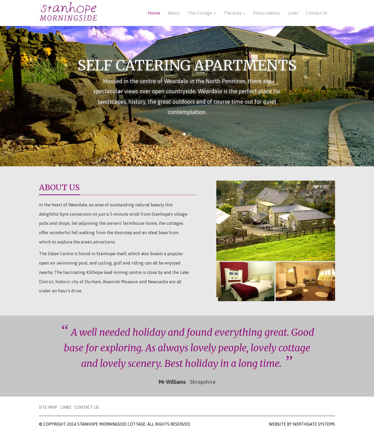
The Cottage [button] (202, 13)
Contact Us (316, 13)
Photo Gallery (266, 13)
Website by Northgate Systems (302, 424)
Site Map (48, 407)
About (174, 13)
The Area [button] (234, 13)
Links (293, 13)
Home (154, 13)
